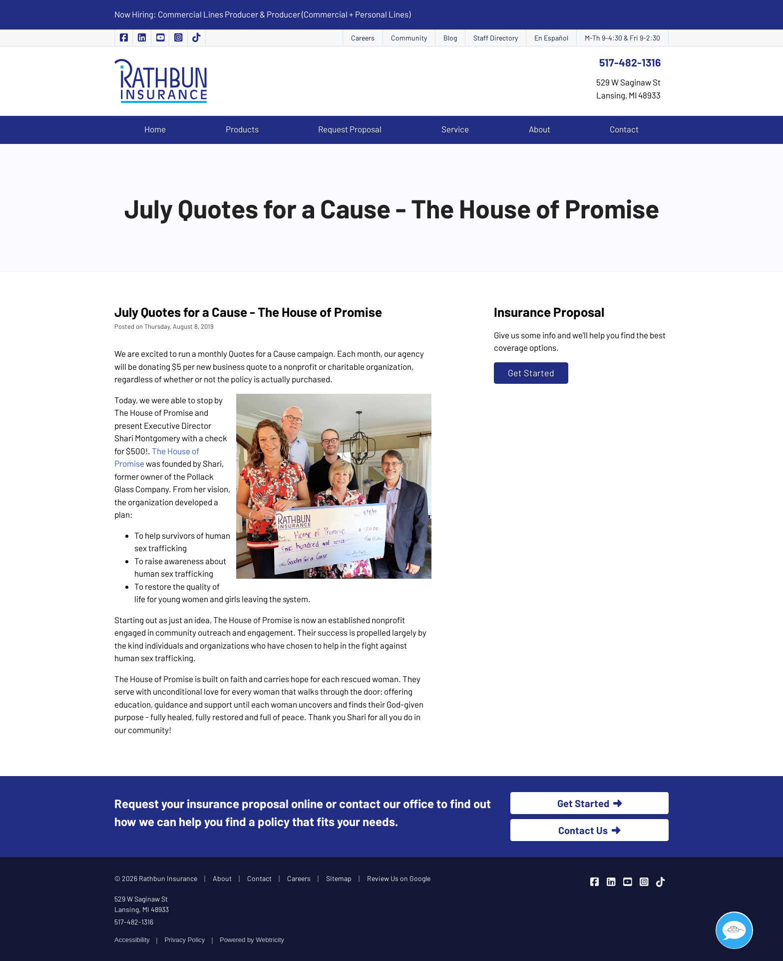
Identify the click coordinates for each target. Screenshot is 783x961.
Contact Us (589, 830)
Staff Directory (495, 37)
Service (455, 129)
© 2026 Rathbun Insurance (155, 878)
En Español (551, 37)
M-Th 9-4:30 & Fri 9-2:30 (622, 37)
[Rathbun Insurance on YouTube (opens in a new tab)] (160, 37)
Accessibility (132, 940)
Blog (450, 37)
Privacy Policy (184, 940)
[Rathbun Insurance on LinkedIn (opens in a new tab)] (142, 37)
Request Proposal (350, 129)
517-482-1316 (630, 62)
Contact (624, 129)
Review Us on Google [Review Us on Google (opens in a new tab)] (398, 878)
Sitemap (339, 878)
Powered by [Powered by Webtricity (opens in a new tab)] (252, 940)
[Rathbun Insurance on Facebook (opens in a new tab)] (123, 37)
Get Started (531, 372)
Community (409, 37)
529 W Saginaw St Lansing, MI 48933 (141, 904)
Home (155, 129)
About (539, 129)
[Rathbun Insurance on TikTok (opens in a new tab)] (197, 37)
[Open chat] (734, 930)
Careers (363, 37)
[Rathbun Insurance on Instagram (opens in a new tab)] (178, 37)
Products (242, 129)
